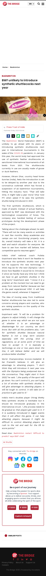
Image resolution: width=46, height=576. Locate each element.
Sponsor (23, 493)
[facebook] (8, 136)
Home (5, 67)
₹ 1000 (35, 507)
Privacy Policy (7, 562)
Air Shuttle (7, 442)
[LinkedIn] (23, 136)
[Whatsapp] (18, 136)
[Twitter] (13, 136)
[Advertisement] (23, 38)
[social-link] (38, 136)
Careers (5, 565)
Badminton (9, 75)
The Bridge (30, 451)
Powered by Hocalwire (30, 570)
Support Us (30, 562)
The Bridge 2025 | (13, 570)
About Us (19, 562)
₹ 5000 (11, 507)
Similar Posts (14, 535)
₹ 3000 (23, 507)
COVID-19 (18, 153)
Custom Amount (23, 516)
